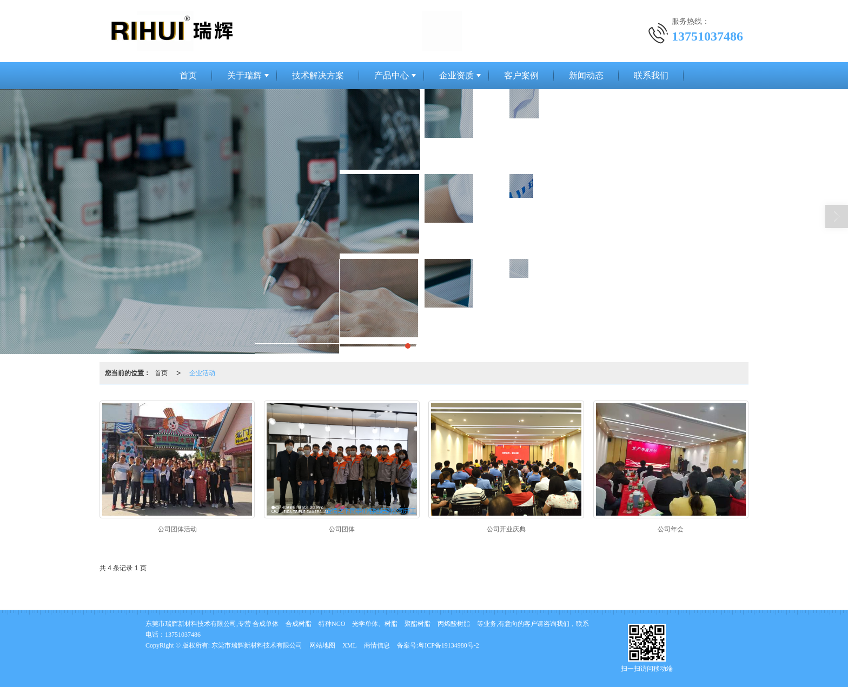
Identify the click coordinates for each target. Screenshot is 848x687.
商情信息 (377, 645)
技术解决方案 (318, 75)
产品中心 (391, 75)
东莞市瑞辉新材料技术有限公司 (256, 645)
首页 (188, 75)
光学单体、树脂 (375, 624)
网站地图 (322, 645)
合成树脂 (299, 624)
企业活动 (202, 373)
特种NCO (332, 624)
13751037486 (183, 634)
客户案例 (521, 75)
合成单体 (266, 624)
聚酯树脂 (417, 624)
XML (349, 645)
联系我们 (651, 75)
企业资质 (456, 75)
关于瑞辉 (244, 75)
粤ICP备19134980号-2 (448, 645)
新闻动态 (586, 75)
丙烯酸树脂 (454, 624)
